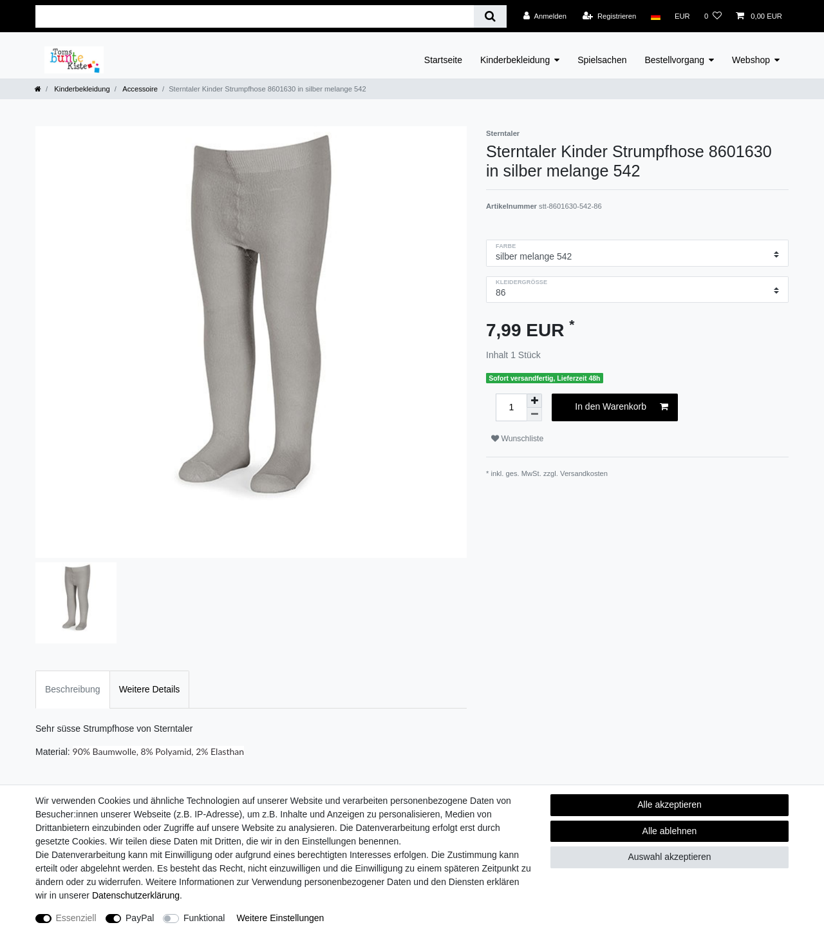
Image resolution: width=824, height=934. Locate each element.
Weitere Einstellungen (280, 918)
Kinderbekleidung (515, 60)
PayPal (140, 918)
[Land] (655, 16)
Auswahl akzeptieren (669, 857)
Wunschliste (517, 438)
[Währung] (682, 16)
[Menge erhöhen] (534, 401)
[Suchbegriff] (254, 16)
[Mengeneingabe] (511, 407)
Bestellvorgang (674, 60)
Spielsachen (601, 60)
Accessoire (139, 89)
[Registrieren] (609, 16)
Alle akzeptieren (669, 804)
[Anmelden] (545, 16)
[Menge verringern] (534, 414)
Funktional (204, 918)
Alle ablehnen (669, 831)
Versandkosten (584, 473)
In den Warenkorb (621, 407)
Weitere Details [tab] (149, 689)
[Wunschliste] (713, 16)
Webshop (751, 60)
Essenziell (76, 918)
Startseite (443, 60)
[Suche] (490, 16)
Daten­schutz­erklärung (136, 895)
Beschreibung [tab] (72, 689)
